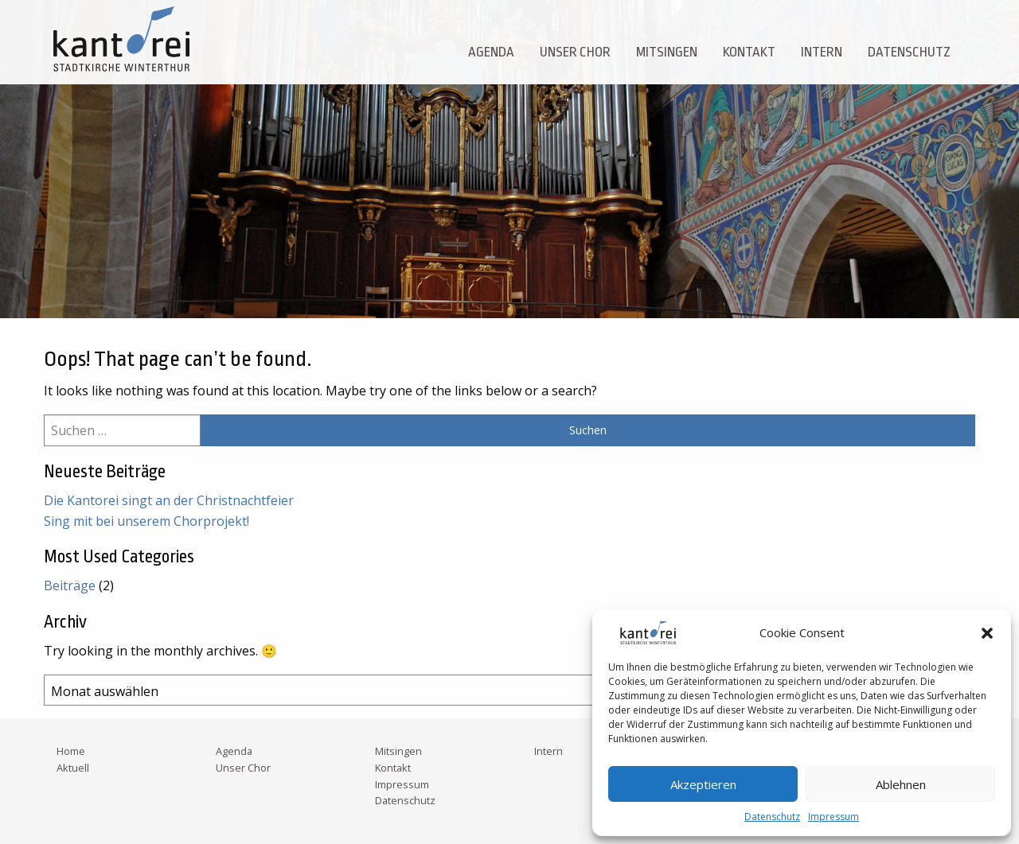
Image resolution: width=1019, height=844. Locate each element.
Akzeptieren (703, 784)
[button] (987, 633)
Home (71, 751)
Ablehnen (901, 784)
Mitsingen (666, 52)
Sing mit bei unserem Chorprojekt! (146, 521)
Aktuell (73, 767)
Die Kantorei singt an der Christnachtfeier (169, 500)
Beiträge (70, 585)
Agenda (491, 52)
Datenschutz (772, 816)
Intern (821, 52)
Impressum (833, 816)
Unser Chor (575, 52)
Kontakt (749, 52)
